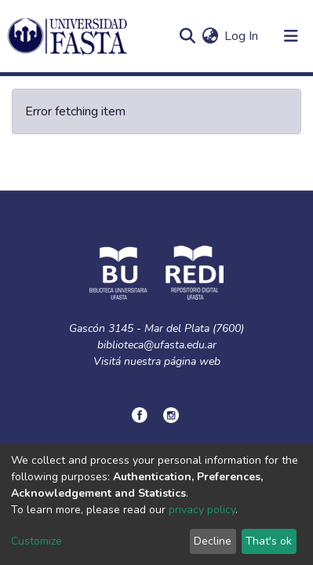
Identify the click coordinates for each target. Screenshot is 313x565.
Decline (212, 541)
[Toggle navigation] (291, 36)
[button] (210, 36)
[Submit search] (187, 36)
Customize (36, 541)
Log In (242, 36)
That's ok (269, 541)
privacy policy (202, 509)
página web (192, 361)
